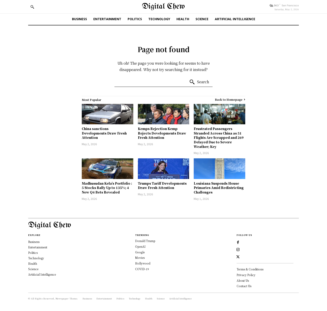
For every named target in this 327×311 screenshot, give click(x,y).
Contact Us (244, 286)
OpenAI (140, 246)
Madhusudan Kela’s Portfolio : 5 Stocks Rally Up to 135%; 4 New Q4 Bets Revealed (107, 187)
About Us (243, 280)
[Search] (199, 82)
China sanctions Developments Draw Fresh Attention (104, 133)
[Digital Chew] (163, 6)
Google (140, 252)
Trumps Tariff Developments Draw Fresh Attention (162, 185)
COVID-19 (142, 269)
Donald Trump (145, 241)
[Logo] (163, 225)
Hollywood (142, 263)
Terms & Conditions (250, 269)
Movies (140, 258)
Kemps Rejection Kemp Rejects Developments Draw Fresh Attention (162, 133)
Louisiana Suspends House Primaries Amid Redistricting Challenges (219, 187)
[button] (32, 7)
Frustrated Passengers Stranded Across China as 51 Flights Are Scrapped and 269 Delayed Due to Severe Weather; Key (219, 137)
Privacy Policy (246, 275)
